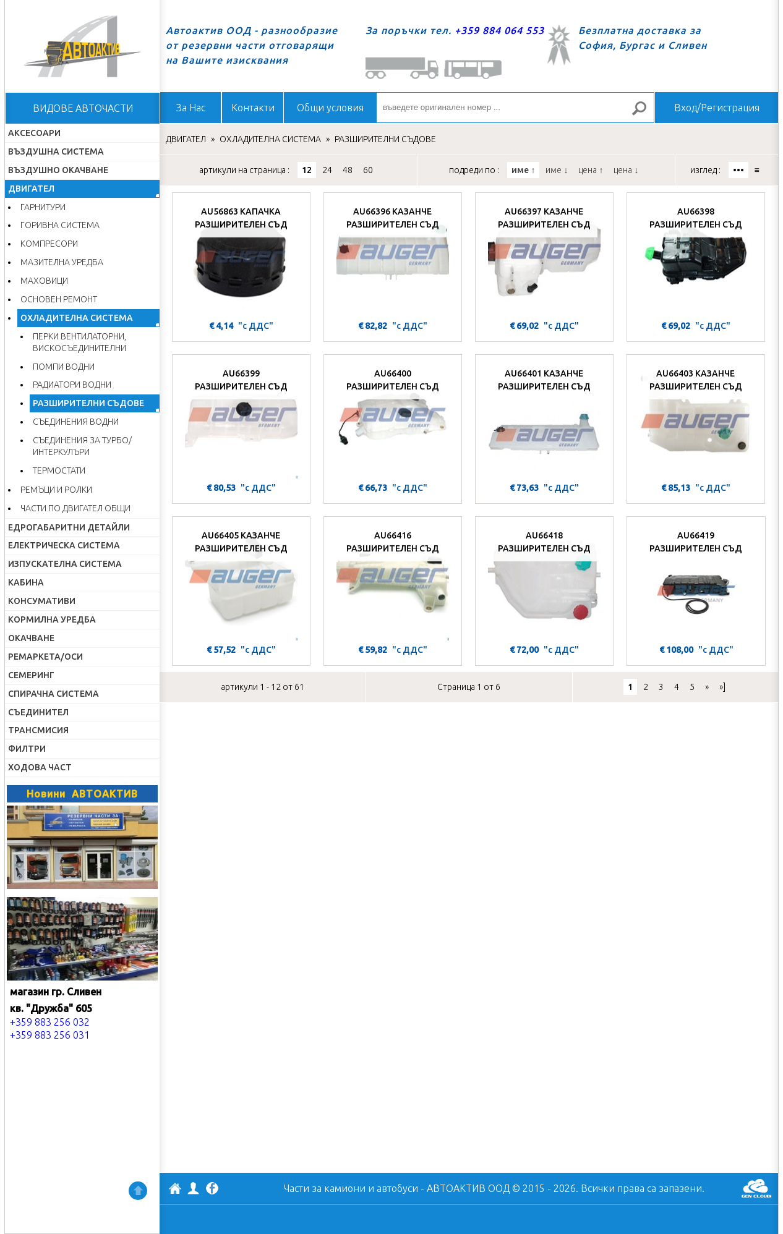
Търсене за (644, 113)
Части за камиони (325, 1188)
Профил (193, 1188)
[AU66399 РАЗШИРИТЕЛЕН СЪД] (241, 420)
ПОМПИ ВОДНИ (64, 367)
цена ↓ (626, 170)
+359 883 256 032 (50, 1022)
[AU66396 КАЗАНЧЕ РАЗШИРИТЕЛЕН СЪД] (392, 258)
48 (348, 170)
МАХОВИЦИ (44, 281)
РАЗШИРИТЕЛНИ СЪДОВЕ (88, 403)
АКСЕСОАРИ (34, 133)
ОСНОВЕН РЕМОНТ (58, 299)
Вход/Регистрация (716, 107)
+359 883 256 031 (50, 1034)
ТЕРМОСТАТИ (59, 470)
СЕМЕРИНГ (31, 675)
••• (738, 170)
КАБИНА (26, 582)
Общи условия (330, 107)
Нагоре (138, 1190)
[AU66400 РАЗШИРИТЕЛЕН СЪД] (392, 420)
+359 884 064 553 (499, 30)
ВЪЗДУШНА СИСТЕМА (56, 151)
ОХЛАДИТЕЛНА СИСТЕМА (76, 318)
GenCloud (756, 1188)
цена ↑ (590, 170)
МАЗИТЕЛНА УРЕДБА (61, 262)
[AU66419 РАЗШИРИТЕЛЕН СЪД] (696, 581)
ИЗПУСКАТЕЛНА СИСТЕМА (65, 564)
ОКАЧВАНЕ (31, 638)
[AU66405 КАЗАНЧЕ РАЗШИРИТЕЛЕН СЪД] (241, 581)
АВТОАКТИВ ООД (175, 1190)
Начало (82, 46)
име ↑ (523, 170)
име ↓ (557, 170)
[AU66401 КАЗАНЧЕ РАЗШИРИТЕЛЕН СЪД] (544, 420)
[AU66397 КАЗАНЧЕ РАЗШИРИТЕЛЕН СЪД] (544, 258)
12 (307, 170)
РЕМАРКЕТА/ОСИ (45, 657)
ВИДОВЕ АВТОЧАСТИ (83, 108)
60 (368, 170)
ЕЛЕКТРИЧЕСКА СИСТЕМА (64, 545)
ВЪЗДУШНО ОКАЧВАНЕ (58, 170)
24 (327, 170)
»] (722, 687)
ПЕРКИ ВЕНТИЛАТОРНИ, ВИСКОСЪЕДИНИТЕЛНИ (79, 342)
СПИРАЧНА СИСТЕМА (53, 694)
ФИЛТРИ (27, 749)
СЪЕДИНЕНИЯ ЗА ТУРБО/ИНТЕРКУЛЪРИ (82, 446)
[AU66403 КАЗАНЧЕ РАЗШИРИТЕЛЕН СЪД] (696, 420)
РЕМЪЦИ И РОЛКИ (56, 490)
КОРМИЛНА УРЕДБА (52, 619)
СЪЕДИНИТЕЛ (38, 712)
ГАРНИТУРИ (43, 207)
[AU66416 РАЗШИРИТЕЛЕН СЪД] (392, 581)
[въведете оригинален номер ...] (515, 107)
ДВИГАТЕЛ (31, 189)
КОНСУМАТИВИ (41, 601)
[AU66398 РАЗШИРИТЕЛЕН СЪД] (696, 258)
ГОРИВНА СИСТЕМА (60, 225)
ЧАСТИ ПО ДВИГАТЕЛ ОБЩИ (75, 508)
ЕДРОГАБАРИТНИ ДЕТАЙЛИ (69, 527)
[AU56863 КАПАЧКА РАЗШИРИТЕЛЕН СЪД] (241, 258)
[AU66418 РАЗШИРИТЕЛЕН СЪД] (544, 581)
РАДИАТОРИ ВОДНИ (72, 384)
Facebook (212, 1189)
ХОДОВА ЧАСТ (40, 767)
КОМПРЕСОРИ (49, 244)
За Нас (190, 107)
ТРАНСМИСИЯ (38, 730)
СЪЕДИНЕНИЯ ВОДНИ (76, 422)
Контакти (253, 107)
